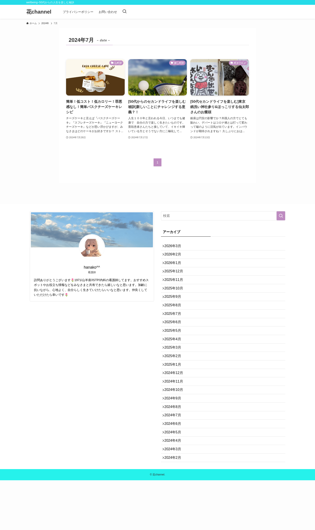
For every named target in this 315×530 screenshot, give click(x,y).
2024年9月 (174, 434)
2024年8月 (174, 444)
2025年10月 (175, 299)
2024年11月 (175, 413)
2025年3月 (174, 371)
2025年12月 (175, 278)
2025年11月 (175, 288)
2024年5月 (174, 475)
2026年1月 (174, 267)
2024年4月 (174, 485)
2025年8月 (174, 319)
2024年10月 (175, 423)
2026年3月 (174, 247)
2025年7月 (174, 330)
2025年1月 (174, 392)
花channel (38, 11)
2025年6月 (174, 340)
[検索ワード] (223, 215)
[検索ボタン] (124, 12)
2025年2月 (174, 382)
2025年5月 (174, 351)
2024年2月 (174, 506)
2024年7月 (174, 454)
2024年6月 (174, 465)
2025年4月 (174, 361)
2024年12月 (175, 402)
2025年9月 (174, 309)
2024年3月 (174, 496)
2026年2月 (174, 257)
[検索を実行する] (280, 215)
